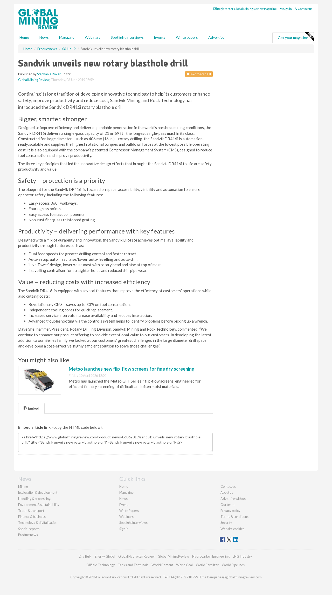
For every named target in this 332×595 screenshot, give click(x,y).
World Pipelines (233, 565)
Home (24, 37)
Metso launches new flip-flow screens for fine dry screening (132, 369)
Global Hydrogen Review (136, 556)
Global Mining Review (34, 80)
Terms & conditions (234, 516)
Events (159, 37)
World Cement (162, 565)
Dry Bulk (85, 556)
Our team (227, 505)
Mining (23, 486)
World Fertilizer (207, 565)
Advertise (216, 37)
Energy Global (105, 556)
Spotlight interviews (127, 37)
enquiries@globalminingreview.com (235, 577)
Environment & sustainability (38, 505)
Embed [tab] (31, 408)
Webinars (92, 37)
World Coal (184, 565)
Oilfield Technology (100, 565)
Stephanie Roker (48, 74)
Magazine (66, 37)
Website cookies (232, 529)
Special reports (28, 529)
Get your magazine (296, 36)
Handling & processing (34, 499)
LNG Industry (242, 556)
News (123, 499)
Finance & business (32, 516)
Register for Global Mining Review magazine (245, 8)
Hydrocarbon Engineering (211, 556)
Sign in (286, 8)
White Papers (129, 511)
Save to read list (199, 74)
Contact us (304, 8)
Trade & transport (31, 511)
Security (226, 522)
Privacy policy (230, 511)
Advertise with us (233, 499)
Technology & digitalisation (37, 522)
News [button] (44, 37)
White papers (187, 37)
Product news (28, 535)
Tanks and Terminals (133, 565)
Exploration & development (37, 492)
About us (226, 492)
